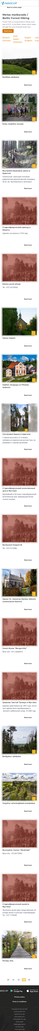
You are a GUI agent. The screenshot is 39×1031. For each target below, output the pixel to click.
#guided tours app (19, 1014)
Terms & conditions (19, 1001)
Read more (29, 85)
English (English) (28, 39)
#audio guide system (19, 1024)
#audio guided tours (19, 1011)
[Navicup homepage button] (10, 3)
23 (25, 980)
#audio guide (19, 1021)
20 (10, 980)
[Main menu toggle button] (35, 3)
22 (20, 980)
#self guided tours (19, 1016)
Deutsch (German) (6, 39)
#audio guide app (19, 1029)
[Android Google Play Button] (17, 991)
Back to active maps (13, 7)
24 (31, 980)
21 (15, 980)
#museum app (19, 1027)
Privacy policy (19, 997)
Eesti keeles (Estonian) (17, 39)
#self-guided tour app (19, 1019)
